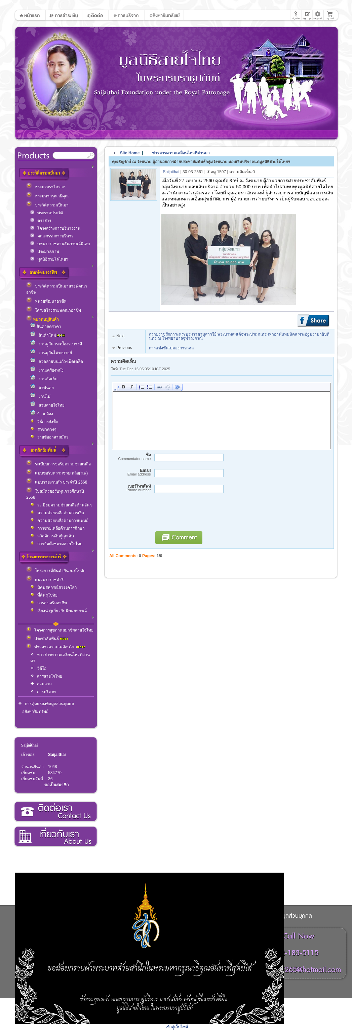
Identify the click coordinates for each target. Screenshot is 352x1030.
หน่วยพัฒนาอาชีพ (46, 301)
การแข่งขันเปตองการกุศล (171, 348)
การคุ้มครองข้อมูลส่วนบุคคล (46, 703)
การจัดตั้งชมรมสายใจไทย (56, 543)
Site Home (130, 153)
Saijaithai (29, 745)
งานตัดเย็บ (43, 379)
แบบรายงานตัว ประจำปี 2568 (56, 482)
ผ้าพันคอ (42, 387)
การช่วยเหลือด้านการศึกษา (57, 528)
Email (131, 472)
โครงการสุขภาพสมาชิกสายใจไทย (59, 630)
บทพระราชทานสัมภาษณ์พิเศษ (60, 243)
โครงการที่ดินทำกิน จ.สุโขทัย (55, 570)
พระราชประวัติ (46, 213)
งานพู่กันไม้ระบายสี (51, 352)
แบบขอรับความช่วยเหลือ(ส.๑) (57, 473)
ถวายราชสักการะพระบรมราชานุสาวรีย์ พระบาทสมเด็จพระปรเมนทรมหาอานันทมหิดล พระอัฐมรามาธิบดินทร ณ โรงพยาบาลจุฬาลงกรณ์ (239, 336)
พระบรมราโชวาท (46, 187)
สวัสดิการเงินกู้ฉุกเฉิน (52, 536)
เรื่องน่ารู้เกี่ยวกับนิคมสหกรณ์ (58, 610)
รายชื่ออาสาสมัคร (49, 437)
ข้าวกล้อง (41, 414)
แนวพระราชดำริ (45, 579)
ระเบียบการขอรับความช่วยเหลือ (58, 464)
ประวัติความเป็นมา (47, 205)
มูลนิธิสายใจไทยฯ (49, 259)
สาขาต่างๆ (43, 429)
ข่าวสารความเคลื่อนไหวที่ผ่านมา (177, 153)
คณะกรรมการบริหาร (51, 236)
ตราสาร (40, 220)
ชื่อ (131, 457)
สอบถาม (41, 684)
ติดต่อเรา (55, 812)
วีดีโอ (38, 668)
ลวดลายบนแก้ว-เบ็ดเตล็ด (56, 361)
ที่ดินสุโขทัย (43, 595)
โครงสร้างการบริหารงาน (55, 228)
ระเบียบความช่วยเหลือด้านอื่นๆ (60, 505)
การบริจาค (43, 691)
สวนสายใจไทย (47, 405)
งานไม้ (40, 396)
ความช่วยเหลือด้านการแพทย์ (59, 520)
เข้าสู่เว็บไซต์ (176, 1027)
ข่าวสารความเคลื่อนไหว (55, 647)
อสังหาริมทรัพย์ (35, 711)
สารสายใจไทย (46, 676)
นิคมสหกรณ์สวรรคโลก (53, 587)
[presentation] (203, 515)
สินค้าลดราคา (45, 326)
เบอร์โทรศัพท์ (131, 488)
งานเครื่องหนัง (47, 370)
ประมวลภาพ (44, 251)
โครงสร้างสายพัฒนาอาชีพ (53, 310)
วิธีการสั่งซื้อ (44, 421)
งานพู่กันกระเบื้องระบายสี (56, 344)
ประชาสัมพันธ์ (47, 638)
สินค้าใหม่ (47, 335)
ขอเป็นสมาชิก (56, 785)
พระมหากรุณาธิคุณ (47, 196)
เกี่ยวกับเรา (55, 836)
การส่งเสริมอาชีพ (48, 603)
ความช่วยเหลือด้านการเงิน (57, 512)
